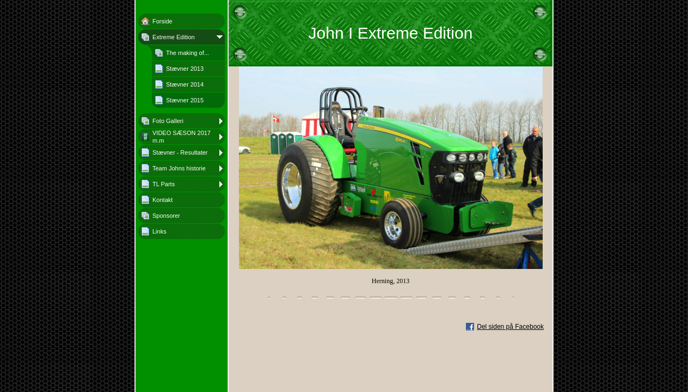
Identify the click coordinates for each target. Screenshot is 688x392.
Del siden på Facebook (510, 326)
